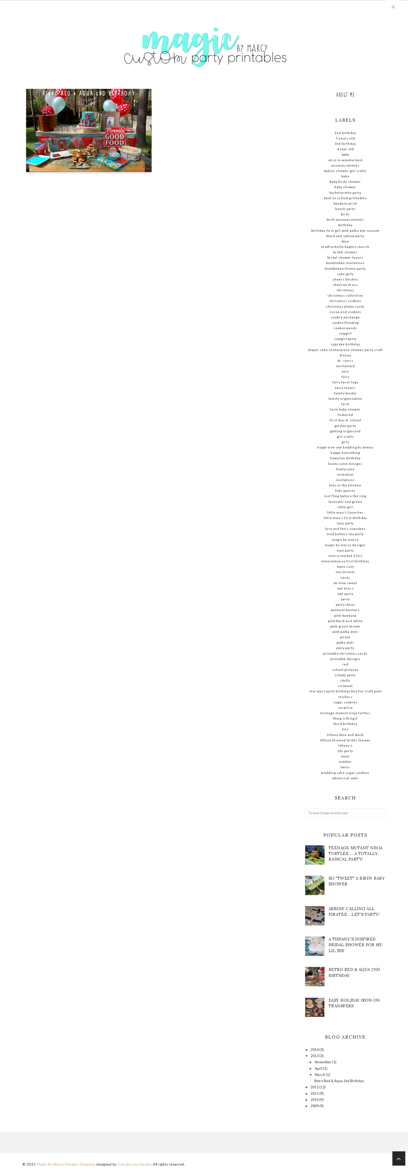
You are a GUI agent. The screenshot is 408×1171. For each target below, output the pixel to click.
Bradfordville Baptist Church (345, 247)
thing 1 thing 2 (345, 718)
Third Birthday (345, 724)
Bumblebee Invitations (345, 263)
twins (345, 767)
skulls (345, 680)
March (320, 1075)
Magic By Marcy (50, 1164)
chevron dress (345, 285)
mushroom (345, 572)
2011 (315, 1094)
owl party (345, 594)
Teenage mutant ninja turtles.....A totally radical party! (356, 853)
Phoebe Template (80, 1164)
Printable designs (345, 659)
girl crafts (345, 436)
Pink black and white (345, 621)
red (345, 664)
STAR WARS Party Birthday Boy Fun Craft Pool (345, 691)
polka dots (345, 642)
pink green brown (345, 626)
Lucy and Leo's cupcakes (345, 529)
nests (345, 578)
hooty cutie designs (345, 464)
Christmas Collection (345, 295)
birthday (345, 225)
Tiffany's (345, 746)
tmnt (345, 756)
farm (345, 404)
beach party (345, 209)
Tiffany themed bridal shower (345, 740)
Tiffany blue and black (345, 735)
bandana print (345, 203)
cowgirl (345, 333)
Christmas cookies (345, 301)
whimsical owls (345, 778)
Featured (345, 415)
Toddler (345, 762)
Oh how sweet (345, 583)
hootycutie (345, 469)
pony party (345, 648)
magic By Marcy (345, 540)
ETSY (345, 371)
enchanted (345, 366)
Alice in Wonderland (345, 160)
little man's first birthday (345, 518)
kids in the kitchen (345, 485)
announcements (345, 165)
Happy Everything (345, 453)
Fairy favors (345, 388)
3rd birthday (345, 144)
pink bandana (345, 615)
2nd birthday (345, 133)
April (319, 1069)
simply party (345, 675)
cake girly (345, 274)
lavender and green (345, 502)
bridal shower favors (345, 257)
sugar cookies (345, 702)
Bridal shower (345, 252)
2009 (315, 1106)
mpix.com (345, 567)
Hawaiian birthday (345, 458)
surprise (345, 708)
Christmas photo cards (345, 306)
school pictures (345, 670)
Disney (345, 355)
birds (345, 214)
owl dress (345, 588)
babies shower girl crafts (345, 171)
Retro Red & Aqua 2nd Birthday (89, 94)
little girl (345, 507)
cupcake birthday (345, 344)
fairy (345, 377)
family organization (345, 399)
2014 (315, 1050)
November (323, 1062)
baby (345, 176)
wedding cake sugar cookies (345, 773)
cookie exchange (345, 317)
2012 (315, 1087)
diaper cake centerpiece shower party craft (345, 350)
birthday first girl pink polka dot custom (345, 231)
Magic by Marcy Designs (345, 545)
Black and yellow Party (345, 236)
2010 (315, 1100)
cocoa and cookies (345, 312)
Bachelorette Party (345, 193)
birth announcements (345, 220)
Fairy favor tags (345, 382)
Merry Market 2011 (345, 556)
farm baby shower (345, 409)
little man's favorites (345, 512)
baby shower (345, 187)
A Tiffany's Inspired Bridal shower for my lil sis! (355, 945)
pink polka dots (345, 632)
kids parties (345, 491)
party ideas (345, 604)
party (345, 599)
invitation (345, 474)
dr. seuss (345, 361)
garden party (345, 426)
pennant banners (345, 610)
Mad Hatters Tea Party (345, 534)
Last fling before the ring (345, 496)
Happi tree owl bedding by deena (345, 447)
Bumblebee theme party (345, 269)
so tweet (345, 686)
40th (345, 155)
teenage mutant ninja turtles (345, 713)
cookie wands (345, 328)
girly (345, 442)
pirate (345, 637)
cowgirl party (345, 339)
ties (345, 729)
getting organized (345, 431)
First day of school (345, 420)
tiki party (345, 751)
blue (345, 241)
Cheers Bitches (345, 279)
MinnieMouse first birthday (345, 561)
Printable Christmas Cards (345, 653)
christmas (345, 290)
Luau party (345, 523)
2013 (315, 1056)
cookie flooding (345, 323)
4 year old (345, 149)
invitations (345, 480)
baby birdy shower (345, 182)
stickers (345, 697)
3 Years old (345, 138)
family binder (345, 393)
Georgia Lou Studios (135, 1164)
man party (345, 550)
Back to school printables (345, 198)
